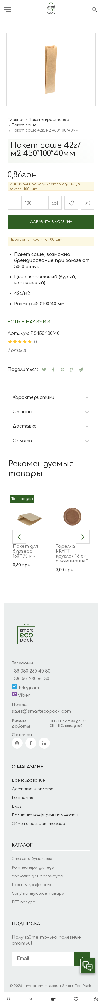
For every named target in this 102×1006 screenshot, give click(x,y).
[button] (19, 537)
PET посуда (23, 902)
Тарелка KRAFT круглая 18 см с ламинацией (72, 554)
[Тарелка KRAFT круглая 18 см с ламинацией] (72, 515)
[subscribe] (43, 959)
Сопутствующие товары (38, 894)
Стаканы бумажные (32, 859)
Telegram (25, 687)
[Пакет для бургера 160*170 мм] (29, 515)
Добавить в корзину (51, 222)
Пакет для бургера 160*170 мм (25, 551)
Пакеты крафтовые (32, 885)
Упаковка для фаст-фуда (37, 876)
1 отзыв (17, 350)
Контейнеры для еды (33, 867)
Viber (21, 695)
